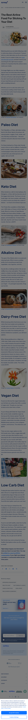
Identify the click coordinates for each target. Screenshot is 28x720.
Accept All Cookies (14, 712)
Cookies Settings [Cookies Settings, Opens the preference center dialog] (14, 717)
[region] (14, 709)
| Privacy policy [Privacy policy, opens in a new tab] (7, 708)
